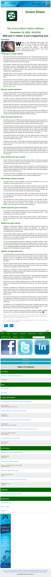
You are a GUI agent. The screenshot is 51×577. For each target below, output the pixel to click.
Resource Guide (32, 333)
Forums (8, 333)
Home (2, 333)
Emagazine (14, 570)
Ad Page (40, 333)
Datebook (15, 333)
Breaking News (38, 570)
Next (11, 325)
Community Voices (24, 572)
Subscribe (4, 331)
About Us (22, 337)
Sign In (47, 331)
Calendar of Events (14, 572)
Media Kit (15, 337)
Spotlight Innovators (6, 337)
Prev (6, 325)
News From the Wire (29, 570)
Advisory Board (43, 572)
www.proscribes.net (8, 316)
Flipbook (20, 570)
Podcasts (6, 572)
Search (47, 337)
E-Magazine (23, 333)
